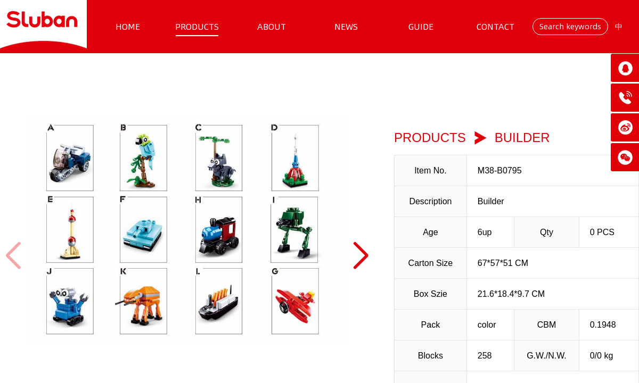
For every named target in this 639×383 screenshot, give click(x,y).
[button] (360, 256)
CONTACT (495, 26)
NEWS (346, 26)
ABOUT (271, 26)
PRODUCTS (197, 26)
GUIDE (420, 26)
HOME (128, 26)
